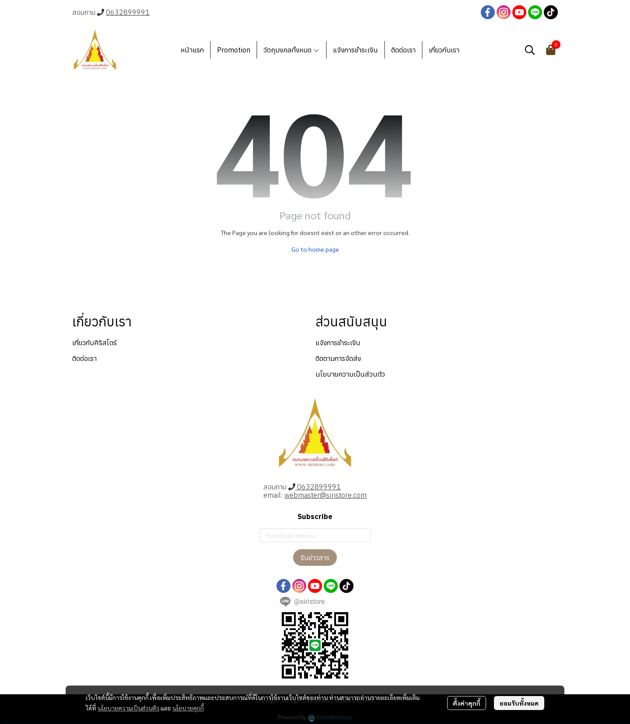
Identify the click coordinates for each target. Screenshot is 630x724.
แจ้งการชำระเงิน (337, 342)
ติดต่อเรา (84, 358)
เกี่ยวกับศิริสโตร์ (94, 342)
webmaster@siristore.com (325, 495)
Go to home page (315, 249)
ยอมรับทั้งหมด (519, 703)
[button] (529, 49)
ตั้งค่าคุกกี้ (466, 703)
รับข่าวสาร (315, 557)
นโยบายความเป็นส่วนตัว (128, 708)
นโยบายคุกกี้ (188, 708)
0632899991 (128, 12)
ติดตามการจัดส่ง (338, 358)
